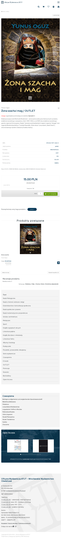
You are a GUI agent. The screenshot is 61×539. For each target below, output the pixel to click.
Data (42, 284)
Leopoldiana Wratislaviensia (11, 407)
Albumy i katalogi (9, 343)
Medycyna (6, 320)
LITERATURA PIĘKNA (13, 169)
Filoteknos (6, 404)
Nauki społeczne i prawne (12, 309)
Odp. (33, 284)
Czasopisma (7, 357)
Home (3, 11)
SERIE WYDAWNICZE (30, 169)
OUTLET (6, 169)
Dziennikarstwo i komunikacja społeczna (17, 306)
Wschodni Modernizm (41, 169)
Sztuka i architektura (10, 317)
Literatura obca (22, 169)
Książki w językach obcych (12, 328)
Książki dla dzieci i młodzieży (12, 335)
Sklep (7, 11)
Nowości (6, 372)
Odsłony (28, 284)
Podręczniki (7, 346)
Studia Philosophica (8, 417)
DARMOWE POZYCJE (29, 459)
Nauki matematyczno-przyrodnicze (15, 313)
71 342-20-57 (6, 502)
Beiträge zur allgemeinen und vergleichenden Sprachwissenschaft (22, 399)
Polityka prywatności (25, 523)
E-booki (5, 361)
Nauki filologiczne (9, 298)
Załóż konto (59, 7)
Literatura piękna (9, 331)
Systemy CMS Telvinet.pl (22, 536)
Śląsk (4, 295)
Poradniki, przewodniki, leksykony (14, 350)
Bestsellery (7, 376)
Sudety (5, 422)
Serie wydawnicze (9, 354)
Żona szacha (5, 255)
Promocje (6, 368)
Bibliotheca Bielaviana (9, 402)
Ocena (38, 284)
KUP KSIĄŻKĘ (50, 194)
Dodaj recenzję (5, 272)
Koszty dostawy (13, 523)
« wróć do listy (56, 15)
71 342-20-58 (6, 507)
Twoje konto (4, 536)
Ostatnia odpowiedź (51, 284)
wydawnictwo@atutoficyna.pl (15, 491)
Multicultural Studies (9, 412)
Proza (2, 169)
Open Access (7, 379)
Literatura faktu (8, 339)
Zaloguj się (53, 7)
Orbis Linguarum (7, 414)
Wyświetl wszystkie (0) (54, 272)
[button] (20, 454)
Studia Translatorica (8, 419)
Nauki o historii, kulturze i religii (13, 302)
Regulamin (4, 523)
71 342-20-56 (6, 500)
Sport (5, 324)
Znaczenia (6, 424)
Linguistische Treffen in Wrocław (12, 409)
